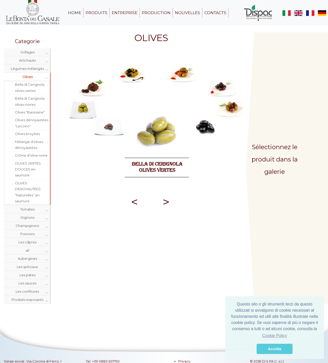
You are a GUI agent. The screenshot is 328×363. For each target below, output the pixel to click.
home (74, 12)
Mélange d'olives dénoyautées (29, 145)
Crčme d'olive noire (31, 155)
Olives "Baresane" (30, 112)
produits (96, 12)
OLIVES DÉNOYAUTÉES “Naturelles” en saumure (28, 192)
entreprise (124, 12)
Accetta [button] (274, 349)
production (156, 12)
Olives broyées (27, 134)
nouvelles (187, 12)
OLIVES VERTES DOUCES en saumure (28, 169)
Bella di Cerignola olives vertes (29, 87)
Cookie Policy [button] (274, 335)
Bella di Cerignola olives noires (29, 101)
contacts (215, 12)
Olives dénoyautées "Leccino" (31, 123)
